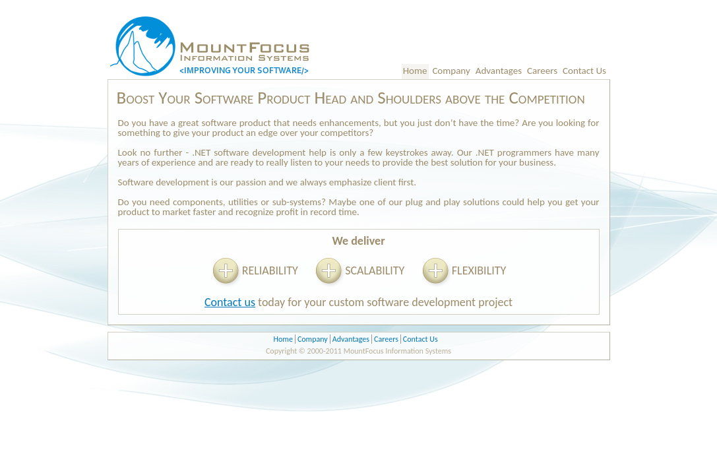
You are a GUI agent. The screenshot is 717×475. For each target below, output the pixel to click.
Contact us (229, 302)
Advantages (499, 71)
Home (415, 71)
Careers (542, 71)
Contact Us (584, 71)
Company (451, 71)
